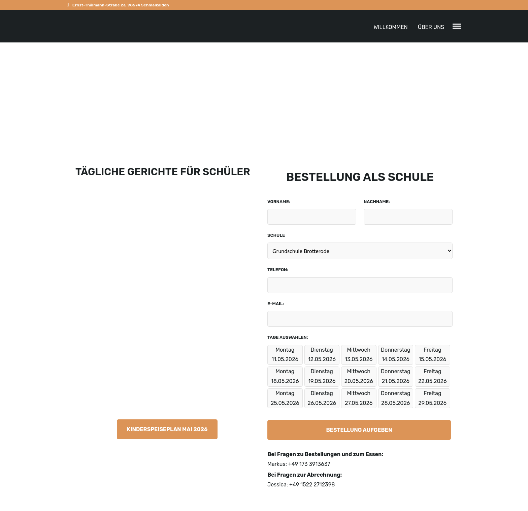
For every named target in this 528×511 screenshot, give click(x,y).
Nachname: (377, 201)
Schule (276, 235)
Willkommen (390, 27)
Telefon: (277, 269)
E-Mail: (275, 303)
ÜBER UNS (431, 27)
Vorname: (278, 201)
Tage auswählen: (287, 337)
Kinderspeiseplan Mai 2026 (167, 429)
